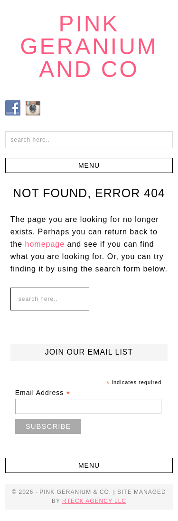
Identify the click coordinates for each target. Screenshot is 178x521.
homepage (45, 244)
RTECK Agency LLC (94, 501)
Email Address (43, 392)
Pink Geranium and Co (89, 46)
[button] (89, 165)
